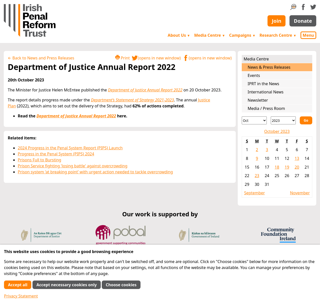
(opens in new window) (156, 58)
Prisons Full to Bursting (39, 160)
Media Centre (209, 35)
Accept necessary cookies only (66, 285)
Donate (303, 20)
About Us (179, 35)
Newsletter (258, 100)
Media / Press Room (266, 108)
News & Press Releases (269, 67)
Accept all (17, 285)
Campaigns (242, 35)
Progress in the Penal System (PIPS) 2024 (56, 154)
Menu (308, 35)
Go (306, 120)
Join (276, 20)
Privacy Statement (21, 296)
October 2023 (277, 131)
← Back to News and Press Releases (41, 58)
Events (254, 75)
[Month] (254, 120)
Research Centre (278, 35)
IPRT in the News (263, 83)
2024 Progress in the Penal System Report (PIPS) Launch (70, 148)
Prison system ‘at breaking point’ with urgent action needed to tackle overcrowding (95, 172)
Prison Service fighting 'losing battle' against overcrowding (73, 166)
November (300, 193)
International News (266, 92)
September (254, 193)
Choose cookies (121, 285)
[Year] (283, 120)
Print (122, 58)
